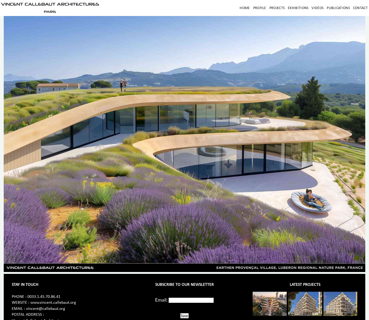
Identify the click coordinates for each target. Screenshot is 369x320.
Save (184, 316)
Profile (259, 8)
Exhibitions (298, 8)
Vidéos (317, 8)
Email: (161, 300)
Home (245, 8)
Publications (338, 8)
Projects (277, 8)
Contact (360, 8)
